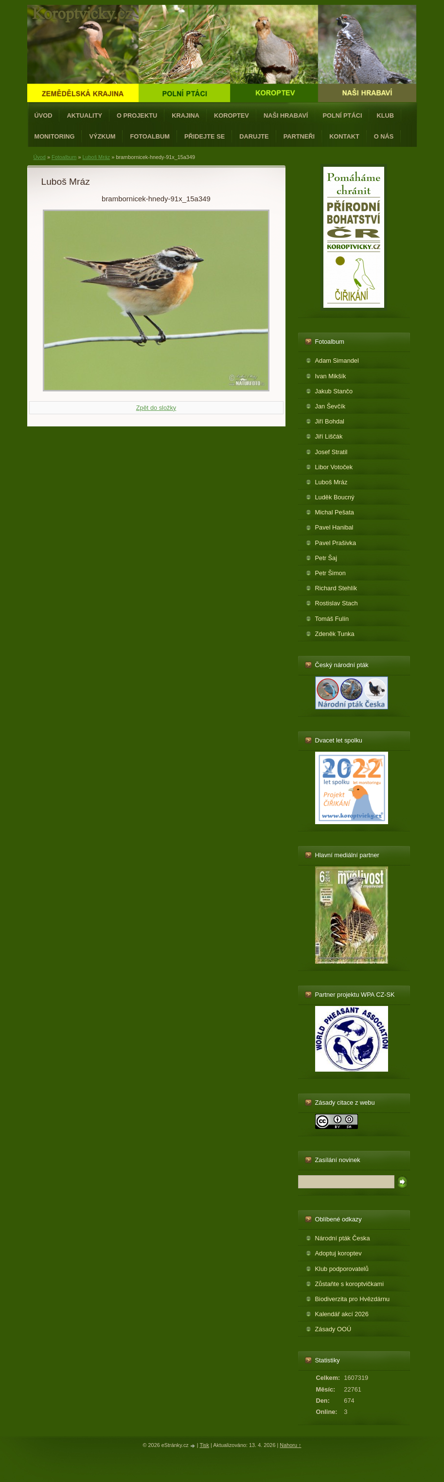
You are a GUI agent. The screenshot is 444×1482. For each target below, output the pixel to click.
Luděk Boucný (335, 497)
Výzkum (102, 136)
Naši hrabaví (286, 115)
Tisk (204, 1445)
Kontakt (344, 136)
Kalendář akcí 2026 (342, 1314)
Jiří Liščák (329, 436)
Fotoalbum (150, 136)
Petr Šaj (326, 558)
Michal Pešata (334, 512)
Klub (385, 115)
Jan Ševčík (330, 406)
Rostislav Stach (336, 603)
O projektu (137, 115)
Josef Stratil (331, 452)
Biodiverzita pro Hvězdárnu (352, 1299)
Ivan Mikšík (330, 376)
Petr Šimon (330, 573)
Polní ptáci (342, 115)
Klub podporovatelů (342, 1268)
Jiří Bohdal (329, 421)
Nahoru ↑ (290, 1445)
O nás (384, 136)
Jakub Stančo (334, 391)
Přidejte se (204, 136)
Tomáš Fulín (332, 618)
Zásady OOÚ (333, 1329)
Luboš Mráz (96, 157)
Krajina (185, 115)
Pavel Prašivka (335, 543)
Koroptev (231, 115)
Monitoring (55, 136)
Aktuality (84, 115)
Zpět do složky (156, 407)
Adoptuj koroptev (338, 1253)
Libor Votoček (334, 467)
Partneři (299, 136)
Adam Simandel (337, 360)
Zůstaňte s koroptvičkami (349, 1284)
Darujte (253, 136)
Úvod (44, 115)
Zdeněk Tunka (335, 633)
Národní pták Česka (342, 1238)
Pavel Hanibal (334, 527)
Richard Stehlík (336, 588)
